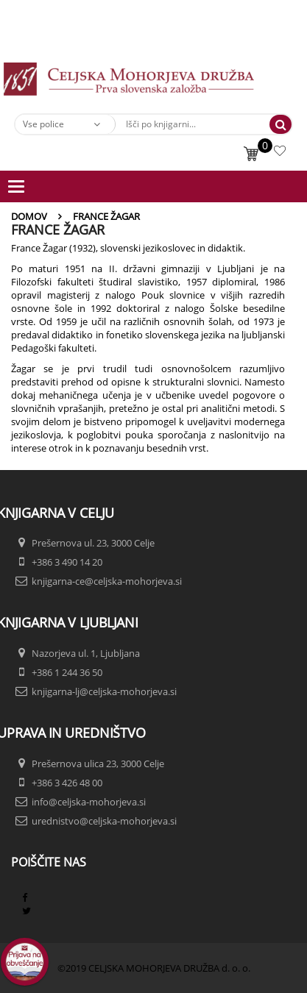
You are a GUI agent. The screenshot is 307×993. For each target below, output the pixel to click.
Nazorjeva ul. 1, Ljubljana (86, 653)
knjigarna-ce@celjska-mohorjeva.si (107, 581)
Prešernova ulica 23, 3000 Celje (98, 763)
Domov (29, 216)
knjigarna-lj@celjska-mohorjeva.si (104, 691)
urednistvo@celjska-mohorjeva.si (104, 821)
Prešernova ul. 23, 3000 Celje (93, 542)
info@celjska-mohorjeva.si (89, 801)
